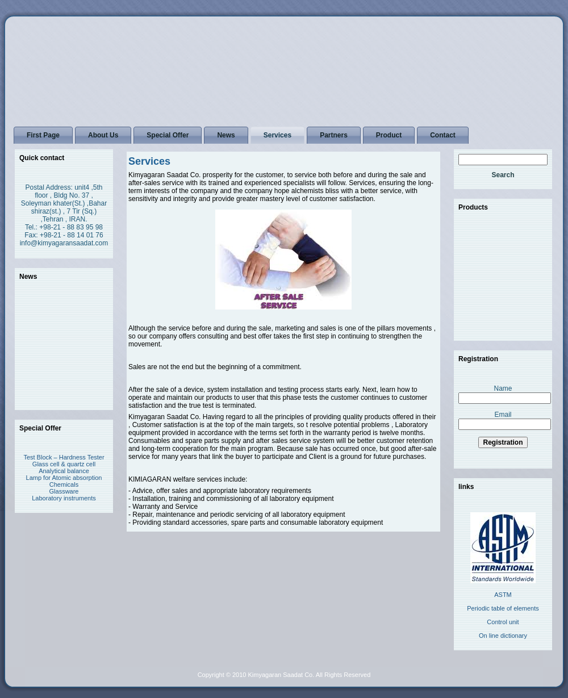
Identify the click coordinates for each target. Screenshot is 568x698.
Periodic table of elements (503, 608)
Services (149, 161)
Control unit (503, 621)
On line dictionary (503, 635)
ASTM (503, 594)
